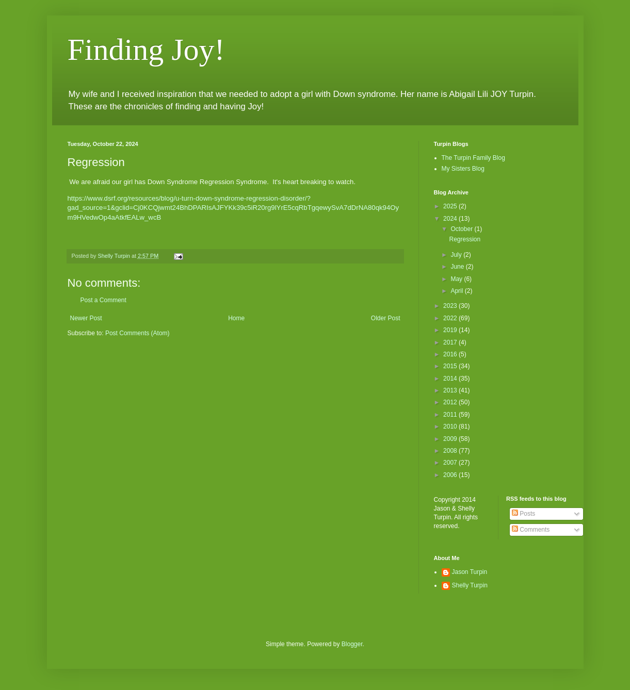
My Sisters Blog (463, 168)
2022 (451, 318)
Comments (531, 529)
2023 (451, 305)
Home (236, 318)
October (462, 229)
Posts (523, 513)
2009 (451, 438)
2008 (451, 450)
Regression (464, 239)
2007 (451, 462)
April (457, 290)
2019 (451, 330)
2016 (451, 354)
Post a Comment (103, 300)
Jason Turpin (470, 572)
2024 (451, 218)
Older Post (385, 318)
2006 (451, 475)
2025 (451, 206)
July (456, 254)
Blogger (352, 644)
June (457, 266)
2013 (451, 390)
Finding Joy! (146, 49)
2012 (451, 402)
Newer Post (86, 318)
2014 (451, 378)
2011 (451, 414)
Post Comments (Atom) (137, 333)
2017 (451, 342)
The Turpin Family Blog (473, 157)
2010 (451, 426)
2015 (451, 366)
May (457, 279)
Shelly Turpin (470, 585)
